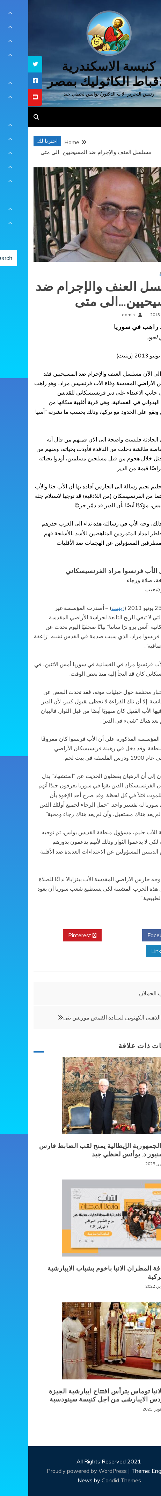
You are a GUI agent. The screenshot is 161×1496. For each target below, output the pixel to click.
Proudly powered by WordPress (59, 1470)
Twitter (93, 935)
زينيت (89, 607)
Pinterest (54, 935)
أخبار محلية (141, 272)
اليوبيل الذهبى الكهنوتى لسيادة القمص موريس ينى (92, 1017)
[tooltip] (7, 64)
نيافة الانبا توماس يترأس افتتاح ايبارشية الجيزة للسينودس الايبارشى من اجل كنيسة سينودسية (86, 1395)
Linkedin (136, 951)
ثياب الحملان (125, 993)
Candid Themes (93, 1480)
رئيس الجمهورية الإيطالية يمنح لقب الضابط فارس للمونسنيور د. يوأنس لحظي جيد (81, 1150)
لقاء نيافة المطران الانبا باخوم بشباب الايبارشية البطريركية (85, 1272)
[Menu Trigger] (143, 15)
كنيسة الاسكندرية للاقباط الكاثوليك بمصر (80, 73)
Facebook (134, 935)
